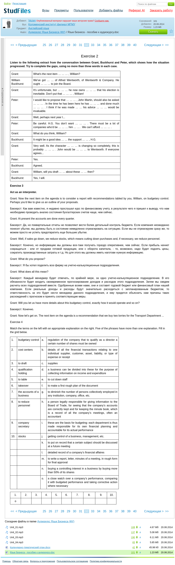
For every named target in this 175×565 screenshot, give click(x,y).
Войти (7, 3)
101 (133, 552)
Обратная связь (20, 561)
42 (133, 547)
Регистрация (19, 3)
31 (80, 45)
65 (133, 542)
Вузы (45, 10)
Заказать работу (161, 10)
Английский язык (38, 28)
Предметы (61, 10)
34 (98, 45)
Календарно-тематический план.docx (30, 547)
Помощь (6, 561)
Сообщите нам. (102, 21)
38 (122, 45)
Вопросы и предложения (42, 561)
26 (50, 45)
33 (92, 45)
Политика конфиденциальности (106, 561)
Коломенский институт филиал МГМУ (51, 24)
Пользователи (83, 10)
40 (134, 45)
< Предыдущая (26, 45)
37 (116, 45)
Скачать (153, 31)
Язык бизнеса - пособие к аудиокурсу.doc (32, 552)
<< (12, 45)
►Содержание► (2, 96)
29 (68, 45)
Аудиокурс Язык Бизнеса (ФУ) (46, 32)
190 (133, 537)
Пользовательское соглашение (72, 561)
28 (62, 45)
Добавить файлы (111, 10)
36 (110, 45)
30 (74, 45)
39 (128, 45)
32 (86, 45)
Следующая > (154, 45)
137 (133, 532)
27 (56, 45)
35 (104, 45)
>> (167, 45)
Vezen (32, 20)
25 (44, 45)
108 (133, 527)
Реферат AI (137, 10)
